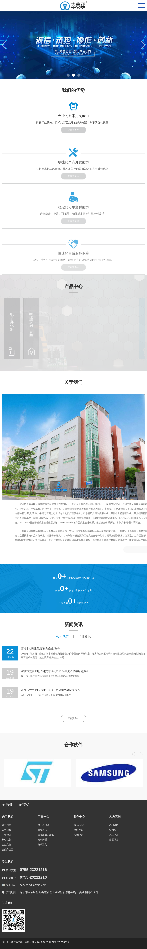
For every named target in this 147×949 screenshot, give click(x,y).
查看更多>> (73, 718)
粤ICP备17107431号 (59, 942)
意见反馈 (78, 834)
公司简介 (6, 824)
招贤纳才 (113, 839)
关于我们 (7, 816)
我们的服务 (79, 824)
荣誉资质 (6, 834)
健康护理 (42, 839)
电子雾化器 (43, 824)
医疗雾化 (42, 829)
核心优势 (6, 839)
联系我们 (7, 861)
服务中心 (79, 816)
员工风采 (113, 834)
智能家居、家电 (46, 834)
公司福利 (113, 829)
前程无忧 (23, 804)
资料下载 (78, 829)
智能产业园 (7, 849)
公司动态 (62, 636)
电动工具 (42, 844)
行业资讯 (84, 636)
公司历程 (6, 829)
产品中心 (43, 816)
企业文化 (6, 844)
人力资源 (115, 816)
